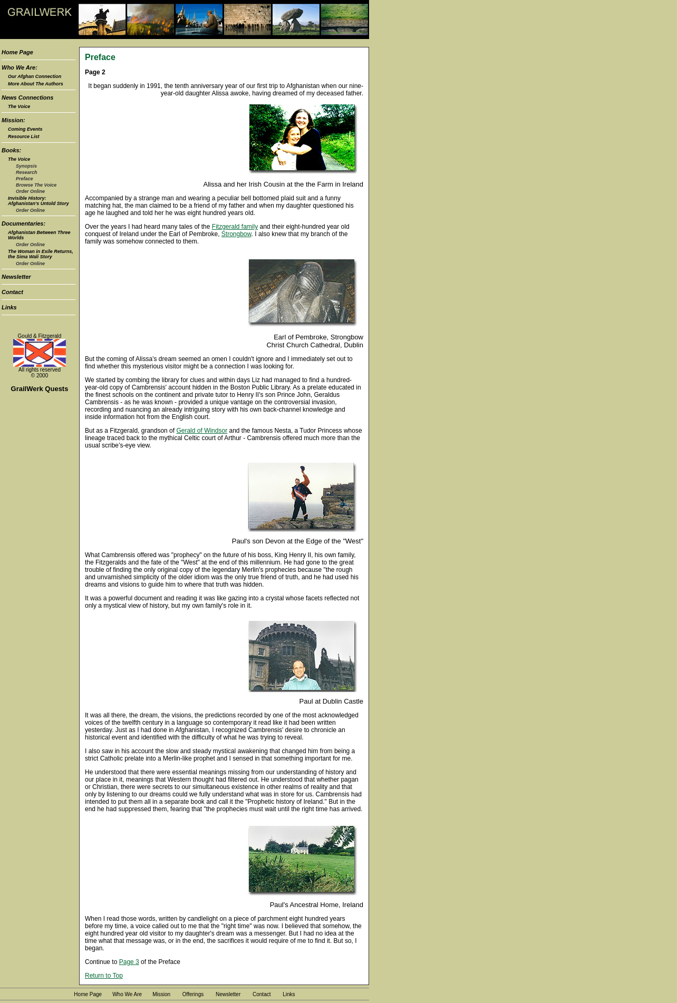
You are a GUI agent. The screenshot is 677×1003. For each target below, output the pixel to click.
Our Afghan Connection (34, 76)
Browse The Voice (36, 185)
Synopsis (26, 166)
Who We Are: (19, 67)
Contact (12, 292)
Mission (161, 994)
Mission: (13, 120)
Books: (11, 150)
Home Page (17, 52)
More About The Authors (35, 83)
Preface (24, 178)
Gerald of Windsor (201, 430)
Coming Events (25, 129)
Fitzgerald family (235, 226)
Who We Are (127, 994)
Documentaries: (23, 223)
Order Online (30, 191)
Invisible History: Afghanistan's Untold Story (38, 201)
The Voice (19, 106)
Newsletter (16, 277)
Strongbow (236, 234)
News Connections (27, 97)
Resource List (24, 136)
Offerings (193, 994)
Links (9, 307)
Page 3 (129, 962)
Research (26, 172)
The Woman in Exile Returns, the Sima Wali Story (40, 254)
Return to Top (104, 975)
